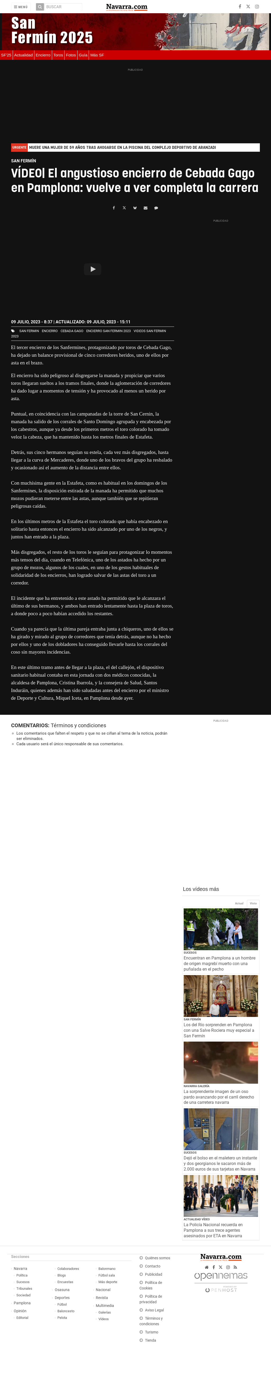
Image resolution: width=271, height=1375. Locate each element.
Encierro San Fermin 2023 (108, 331)
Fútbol (62, 1304)
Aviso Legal (154, 1310)
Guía (83, 55)
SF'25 (6, 55)
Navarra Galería (196, 1086)
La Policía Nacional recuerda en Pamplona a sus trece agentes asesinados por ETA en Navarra (213, 1230)
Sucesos (190, 952)
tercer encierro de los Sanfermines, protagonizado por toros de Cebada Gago (93, 347)
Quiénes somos (157, 1258)
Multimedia (105, 1305)
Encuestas (65, 1282)
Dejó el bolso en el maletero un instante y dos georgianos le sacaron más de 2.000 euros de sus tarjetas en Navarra (220, 1163)
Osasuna (62, 1290)
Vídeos (103, 1319)
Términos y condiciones (78, 725)
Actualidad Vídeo (197, 1219)
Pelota (62, 1318)
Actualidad (23, 55)
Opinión (20, 1311)
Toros (58, 55)
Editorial (22, 1318)
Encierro (43, 55)
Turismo (151, 1332)
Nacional (103, 1290)
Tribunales (24, 1289)
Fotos (71, 55)
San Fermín (192, 1019)
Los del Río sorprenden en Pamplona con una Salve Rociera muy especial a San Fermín (219, 1030)
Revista (102, 1298)
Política (22, 1275)
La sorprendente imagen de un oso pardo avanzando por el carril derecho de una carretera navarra (219, 1097)
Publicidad (153, 1274)
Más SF (97, 55)
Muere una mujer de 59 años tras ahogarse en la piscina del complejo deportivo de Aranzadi (122, 148)
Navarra (20, 1268)
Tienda (150, 1340)
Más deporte (107, 1282)
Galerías (104, 1312)
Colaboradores (68, 1269)
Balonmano (106, 1269)
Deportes (62, 1298)
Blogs (61, 1275)
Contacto (152, 1266)
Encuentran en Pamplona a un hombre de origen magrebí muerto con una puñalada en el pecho (219, 964)
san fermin (29, 331)
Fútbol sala (106, 1275)
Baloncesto (65, 1311)
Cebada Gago (72, 331)
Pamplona (22, 1303)
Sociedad (23, 1295)
